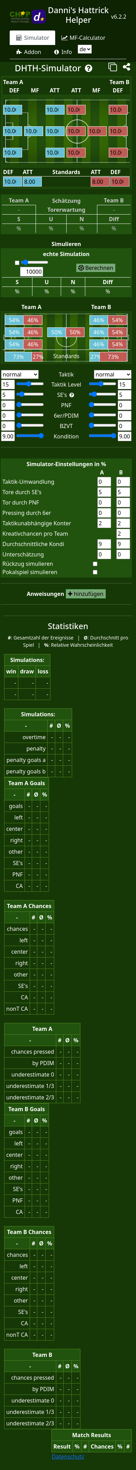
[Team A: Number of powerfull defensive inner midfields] (8, 415)
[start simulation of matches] (96, 267)
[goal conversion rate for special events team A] (104, 492)
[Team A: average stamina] (8, 436)
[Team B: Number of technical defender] (102, 425)
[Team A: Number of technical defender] (8, 426)
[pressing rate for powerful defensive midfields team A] (104, 513)
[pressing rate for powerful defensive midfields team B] (123, 513)
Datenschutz (68, 1456)
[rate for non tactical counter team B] (123, 523)
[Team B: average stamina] (102, 435)
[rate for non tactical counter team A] (104, 523)
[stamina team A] (104, 544)
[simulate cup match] (95, 572)
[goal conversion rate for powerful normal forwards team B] (123, 502)
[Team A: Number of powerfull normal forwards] (8, 405)
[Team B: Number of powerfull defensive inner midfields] (102, 415)
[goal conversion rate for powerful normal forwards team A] (104, 502)
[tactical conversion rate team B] (123, 482)
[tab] (32, 37)
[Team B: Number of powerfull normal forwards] (102, 404)
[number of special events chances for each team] (123, 533)
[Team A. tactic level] (30, 384)
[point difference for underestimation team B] (123, 554)
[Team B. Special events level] (125, 395)
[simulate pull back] (95, 564)
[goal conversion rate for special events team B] (123, 492)
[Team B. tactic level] (125, 384)
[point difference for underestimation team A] (104, 554)
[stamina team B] (123, 544)
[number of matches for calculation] (34, 262)
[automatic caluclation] (17, 263)
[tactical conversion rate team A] (104, 482)
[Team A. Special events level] (30, 394)
